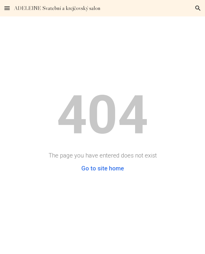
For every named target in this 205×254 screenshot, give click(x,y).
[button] (7, 8)
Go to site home (102, 168)
